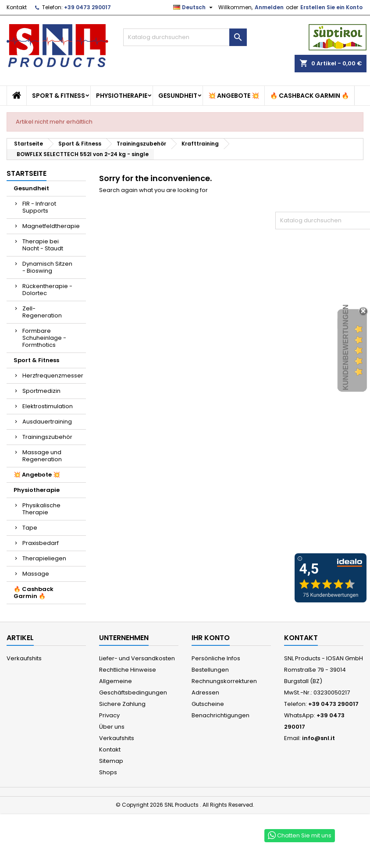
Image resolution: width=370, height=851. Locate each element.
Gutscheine (208, 704)
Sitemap (111, 761)
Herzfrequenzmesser (52, 375)
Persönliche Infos (216, 658)
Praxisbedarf (40, 543)
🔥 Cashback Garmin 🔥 (309, 95)
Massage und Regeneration (42, 455)
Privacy (109, 715)
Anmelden (269, 7)
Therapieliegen (44, 558)
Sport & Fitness (58, 95)
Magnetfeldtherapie (51, 226)
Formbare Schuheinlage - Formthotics (44, 338)
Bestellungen (210, 670)
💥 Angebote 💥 (233, 95)
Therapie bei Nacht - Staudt (42, 245)
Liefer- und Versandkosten (137, 658)
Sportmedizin (41, 391)
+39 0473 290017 (87, 7)
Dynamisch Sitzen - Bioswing (47, 267)
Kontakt (17, 7)
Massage (35, 574)
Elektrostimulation (47, 406)
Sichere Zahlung (122, 704)
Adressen (205, 692)
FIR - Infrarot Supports (39, 207)
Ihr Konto (211, 638)
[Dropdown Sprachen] (194, 7)
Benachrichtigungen (220, 715)
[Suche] (184, 37)
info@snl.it (318, 738)
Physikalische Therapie (41, 508)
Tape (29, 527)
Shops (108, 772)
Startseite (26, 173)
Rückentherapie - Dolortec (47, 289)
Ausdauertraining (47, 421)
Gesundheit (177, 95)
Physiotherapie (121, 95)
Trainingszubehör (47, 437)
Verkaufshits (24, 658)
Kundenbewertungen (345, 348)
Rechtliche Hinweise (127, 670)
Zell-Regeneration (42, 312)
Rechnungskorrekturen (224, 681)
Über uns (112, 727)
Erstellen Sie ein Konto (331, 7)
